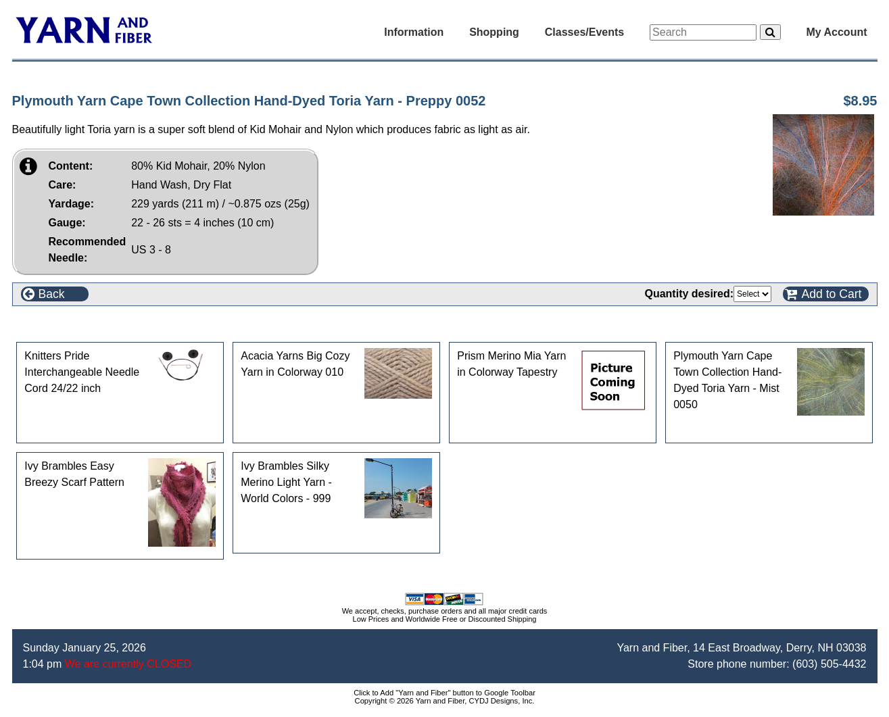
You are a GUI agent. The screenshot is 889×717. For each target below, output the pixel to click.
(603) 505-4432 (829, 664)
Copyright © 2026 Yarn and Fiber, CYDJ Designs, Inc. (445, 701)
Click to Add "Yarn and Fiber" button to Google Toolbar (444, 693)
